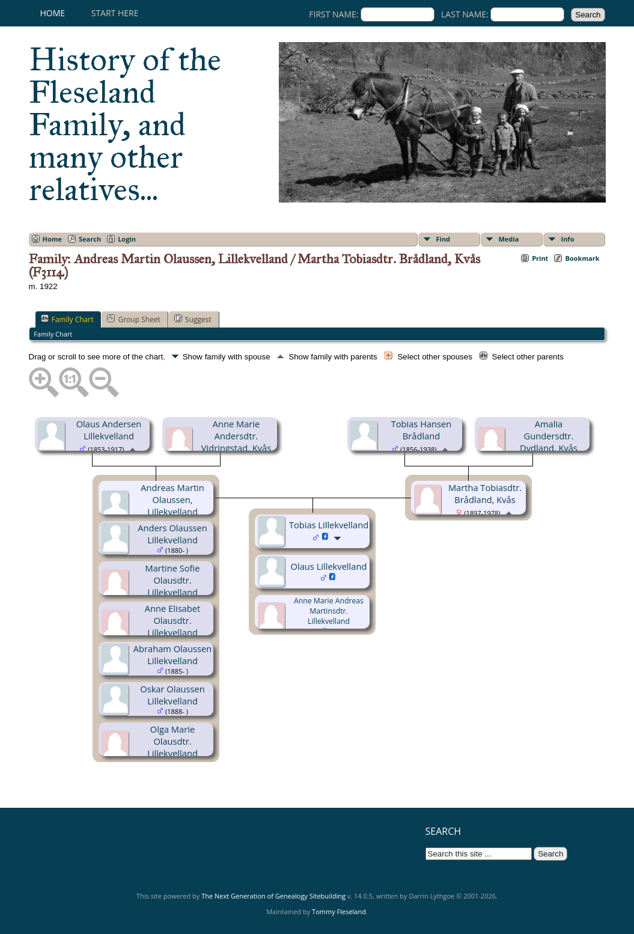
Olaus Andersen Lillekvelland (109, 430)
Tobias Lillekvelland (328, 525)
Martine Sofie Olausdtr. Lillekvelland (172, 580)
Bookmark (582, 258)
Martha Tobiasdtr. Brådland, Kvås (485, 493)
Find (443, 238)
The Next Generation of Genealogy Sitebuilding (273, 895)
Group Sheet (133, 319)
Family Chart (67, 319)
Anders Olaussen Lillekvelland (172, 534)
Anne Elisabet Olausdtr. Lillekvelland (172, 620)
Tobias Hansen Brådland (421, 430)
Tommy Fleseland (339, 911)
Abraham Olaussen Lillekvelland (172, 655)
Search (90, 238)
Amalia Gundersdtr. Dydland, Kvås (549, 436)
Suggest (193, 319)
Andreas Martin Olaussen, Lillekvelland (172, 499)
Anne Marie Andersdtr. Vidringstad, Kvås (236, 436)
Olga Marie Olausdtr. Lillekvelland (172, 741)
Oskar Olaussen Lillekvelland (172, 695)
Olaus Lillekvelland (329, 566)
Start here (115, 13)
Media (509, 238)
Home (53, 13)
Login (127, 238)
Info (568, 238)
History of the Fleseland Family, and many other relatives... (125, 124)
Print (540, 258)
